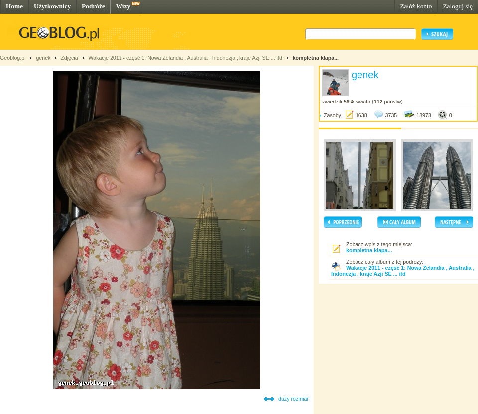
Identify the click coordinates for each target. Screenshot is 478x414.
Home (14, 6)
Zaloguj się (458, 6)
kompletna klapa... (316, 58)
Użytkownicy (52, 6)
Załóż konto (416, 6)
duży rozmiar (293, 399)
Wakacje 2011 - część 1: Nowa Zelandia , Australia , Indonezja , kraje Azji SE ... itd (185, 58)
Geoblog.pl (13, 58)
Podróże (93, 6)
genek (43, 58)
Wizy (123, 6)
